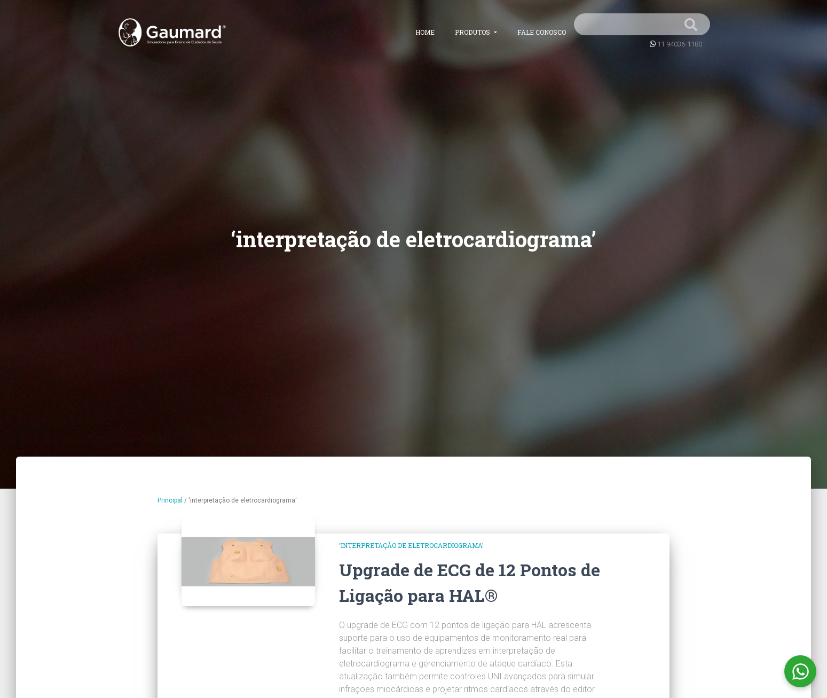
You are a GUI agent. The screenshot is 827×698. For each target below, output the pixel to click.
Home (425, 32)
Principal (170, 500)
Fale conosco (541, 32)
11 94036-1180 (679, 44)
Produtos (473, 32)
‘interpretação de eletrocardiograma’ (411, 545)
